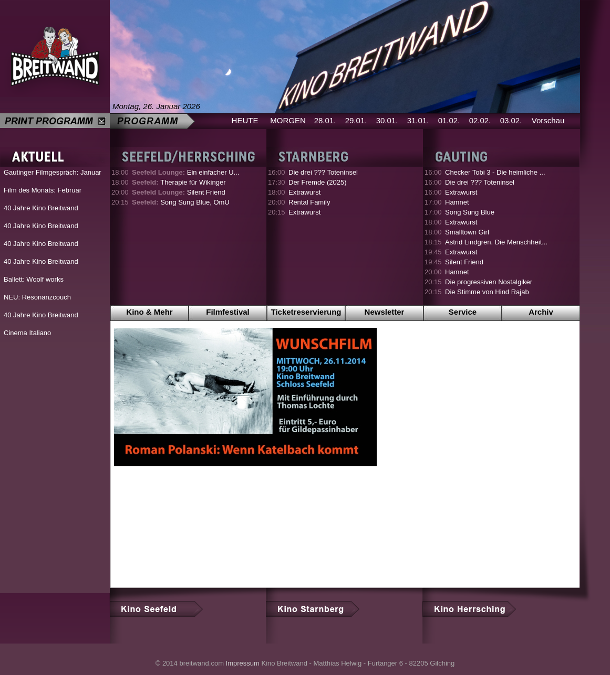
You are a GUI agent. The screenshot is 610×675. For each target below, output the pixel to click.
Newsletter (385, 311)
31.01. (418, 120)
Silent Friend (178, 192)
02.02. (480, 120)
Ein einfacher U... (185, 172)
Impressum (243, 663)
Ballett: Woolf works (34, 279)
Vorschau (548, 120)
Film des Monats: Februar (42, 190)
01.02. (449, 120)
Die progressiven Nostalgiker (488, 282)
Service (463, 311)
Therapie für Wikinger (178, 182)
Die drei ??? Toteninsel (323, 172)
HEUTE (245, 120)
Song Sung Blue (469, 212)
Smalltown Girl (467, 232)
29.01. (356, 120)
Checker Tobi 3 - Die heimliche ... (495, 172)
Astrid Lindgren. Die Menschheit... (496, 242)
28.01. (325, 120)
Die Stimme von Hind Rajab (487, 292)
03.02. (511, 120)
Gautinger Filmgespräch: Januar (52, 172)
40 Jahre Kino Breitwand (41, 208)
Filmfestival (228, 311)
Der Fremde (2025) (317, 182)
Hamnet (457, 202)
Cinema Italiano (27, 333)
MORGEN (288, 120)
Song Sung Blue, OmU (181, 202)
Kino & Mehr (149, 311)
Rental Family (309, 202)
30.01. (387, 120)
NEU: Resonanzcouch (37, 297)
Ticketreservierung (306, 311)
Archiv (541, 311)
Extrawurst (304, 192)
